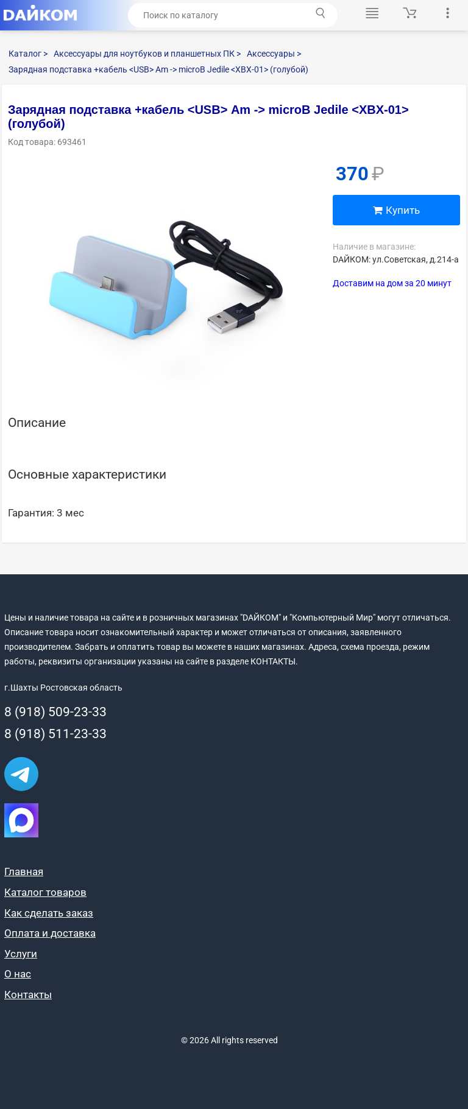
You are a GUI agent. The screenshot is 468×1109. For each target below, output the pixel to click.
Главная (23, 871)
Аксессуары (274, 53)
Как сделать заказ (48, 913)
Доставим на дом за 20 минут (392, 283)
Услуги (20, 954)
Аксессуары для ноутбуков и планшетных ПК (147, 53)
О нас (17, 974)
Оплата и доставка (50, 933)
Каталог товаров (45, 892)
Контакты (28, 994)
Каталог (28, 53)
